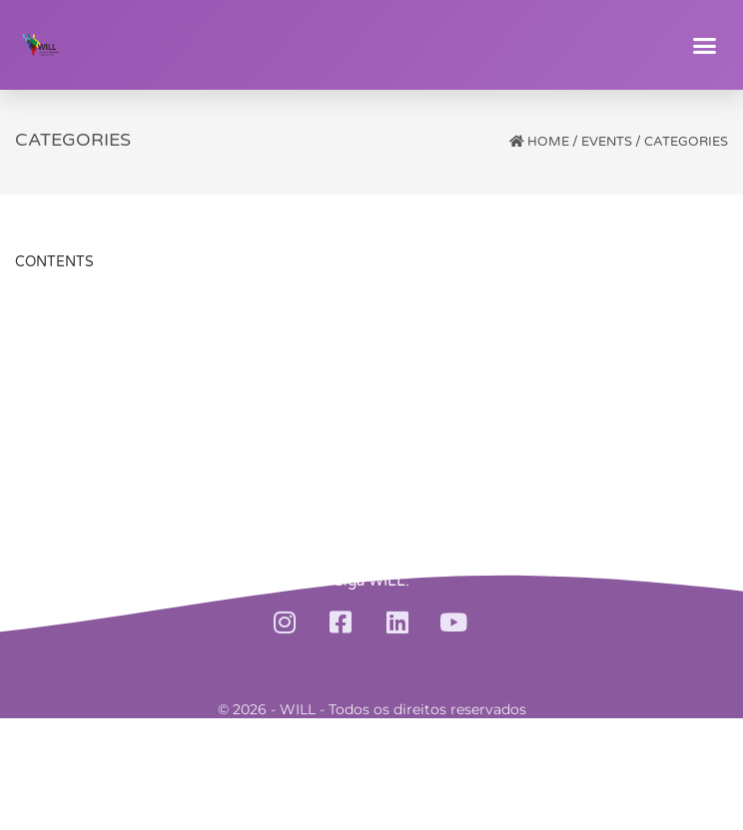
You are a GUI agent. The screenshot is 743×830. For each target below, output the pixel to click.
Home (548, 142)
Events (606, 142)
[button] (705, 45)
